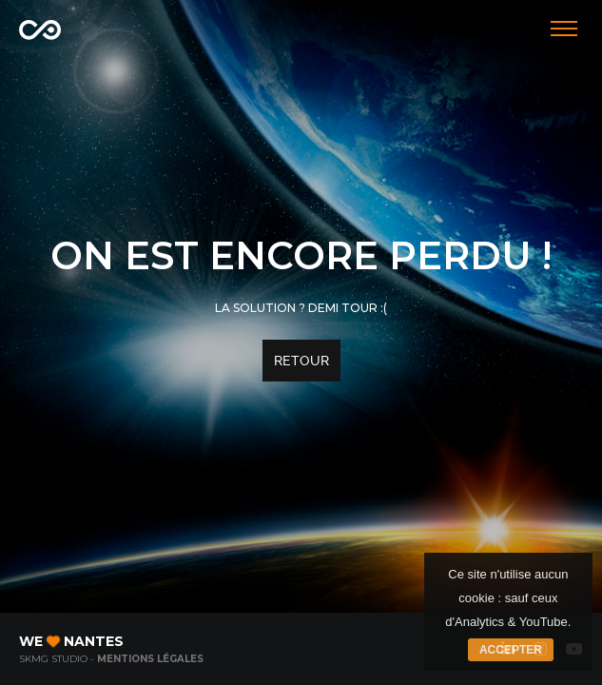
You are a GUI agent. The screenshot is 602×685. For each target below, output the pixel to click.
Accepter (510, 649)
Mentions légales (150, 659)
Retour (301, 360)
